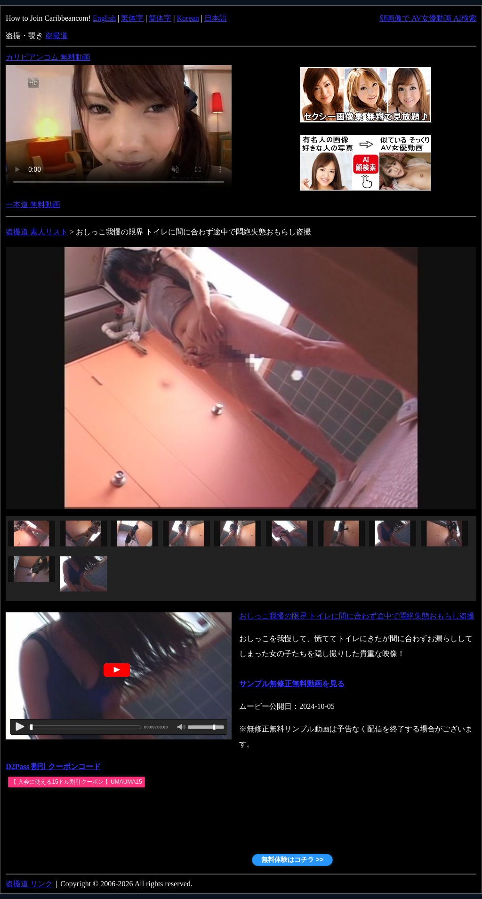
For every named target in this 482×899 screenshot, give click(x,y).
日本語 (215, 18)
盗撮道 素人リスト (37, 232)
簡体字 (160, 18)
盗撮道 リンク (29, 884)
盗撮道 (56, 36)
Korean (188, 18)
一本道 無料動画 (33, 205)
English (104, 18)
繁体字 (132, 18)
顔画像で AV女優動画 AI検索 (427, 18)
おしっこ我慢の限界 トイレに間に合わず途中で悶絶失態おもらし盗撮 (356, 616)
